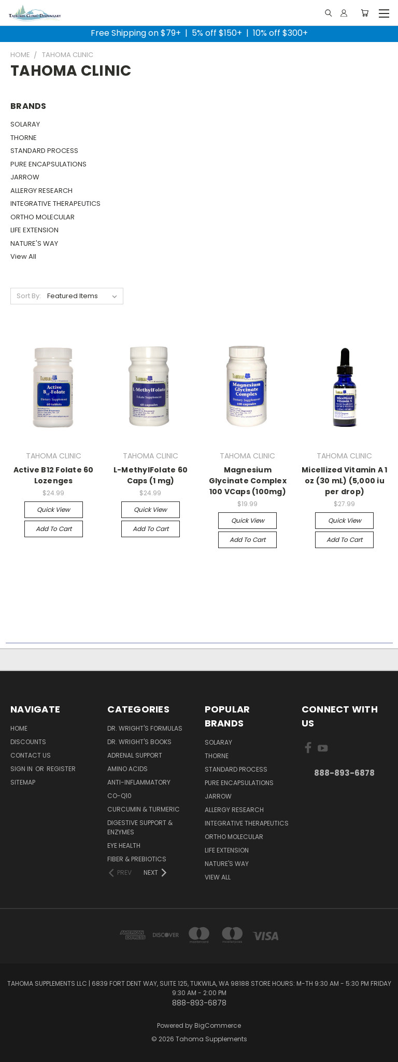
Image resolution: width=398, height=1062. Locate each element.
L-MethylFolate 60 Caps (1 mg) (150, 475)
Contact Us (30, 755)
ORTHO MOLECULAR (42, 217)
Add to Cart (54, 528)
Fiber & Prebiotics (136, 859)
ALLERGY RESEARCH (41, 190)
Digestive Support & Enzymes (140, 827)
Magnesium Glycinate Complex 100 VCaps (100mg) (248, 481)
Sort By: (29, 296)
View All (23, 256)
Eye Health (123, 845)
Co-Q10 (119, 795)
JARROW (24, 177)
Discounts (28, 741)
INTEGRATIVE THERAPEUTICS (55, 203)
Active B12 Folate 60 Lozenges (53, 475)
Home (18, 728)
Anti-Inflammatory (138, 782)
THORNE (23, 138)
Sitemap (22, 782)
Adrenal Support (134, 755)
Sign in (22, 768)
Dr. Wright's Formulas (144, 728)
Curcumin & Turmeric (143, 809)
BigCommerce (217, 1025)
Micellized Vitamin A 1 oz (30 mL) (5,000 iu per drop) (345, 481)
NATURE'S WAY (34, 243)
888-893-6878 (344, 772)
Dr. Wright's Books (139, 741)
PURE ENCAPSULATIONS (48, 164)
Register (61, 768)
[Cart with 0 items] (364, 13)
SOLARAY (25, 124)
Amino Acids (127, 768)
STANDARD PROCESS (44, 151)
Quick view (53, 509)
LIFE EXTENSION (34, 230)
